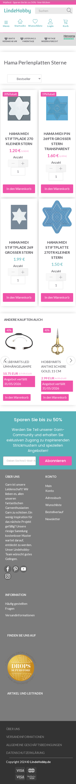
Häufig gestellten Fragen (16, 606)
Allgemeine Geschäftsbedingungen (34, 745)
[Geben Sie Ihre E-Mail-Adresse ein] (19, 460)
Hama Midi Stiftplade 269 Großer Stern (19, 247)
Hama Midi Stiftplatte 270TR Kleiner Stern (57, 250)
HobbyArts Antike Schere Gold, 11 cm (53, 366)
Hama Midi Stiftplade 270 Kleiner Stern (19, 139)
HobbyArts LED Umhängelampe (17, 364)
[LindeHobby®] (17, 9)
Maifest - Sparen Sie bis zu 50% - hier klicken (26, 2)
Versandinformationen (18, 615)
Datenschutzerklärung (25, 753)
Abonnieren (55, 460)
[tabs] (66, 24)
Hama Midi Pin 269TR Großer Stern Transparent (57, 141)
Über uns (13, 729)
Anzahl (18, 157)
